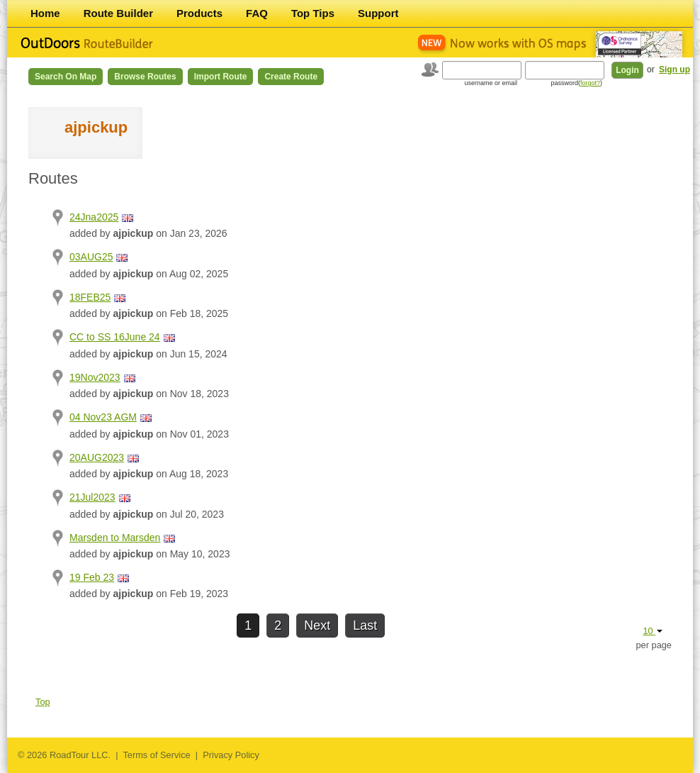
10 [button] (652, 630)
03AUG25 (91, 256)
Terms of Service (156, 755)
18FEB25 (90, 297)
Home (45, 13)
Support (378, 13)
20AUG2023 (96, 457)
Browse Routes (145, 77)
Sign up (674, 69)
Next (317, 625)
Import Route (220, 77)
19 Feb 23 (91, 577)
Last (365, 625)
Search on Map (65, 77)
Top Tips (312, 13)
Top (42, 701)
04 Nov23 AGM (103, 417)
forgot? (590, 83)
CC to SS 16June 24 (114, 337)
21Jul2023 (92, 497)
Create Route (290, 77)
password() (576, 83)
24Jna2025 (93, 217)
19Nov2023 (94, 377)
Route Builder (118, 13)
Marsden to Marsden (114, 537)
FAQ (257, 13)
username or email (490, 83)
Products (199, 13)
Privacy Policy (231, 755)
